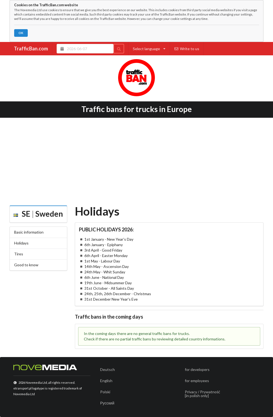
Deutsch (107, 369)
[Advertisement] (136, 160)
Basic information (29, 232)
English (106, 380)
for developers (197, 369)
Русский (107, 403)
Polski (105, 391)
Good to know (26, 264)
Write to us (187, 48)
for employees (197, 380)
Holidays (21, 243)
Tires (18, 254)
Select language (149, 48)
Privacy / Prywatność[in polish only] (202, 393)
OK (21, 33)
